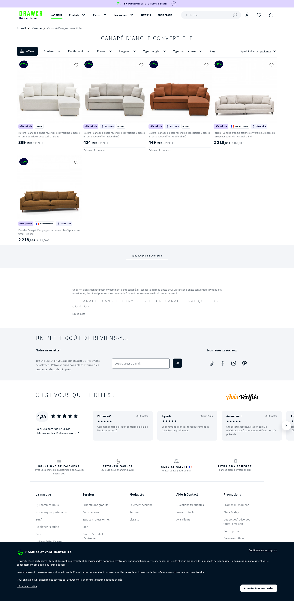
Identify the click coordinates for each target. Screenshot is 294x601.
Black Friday (231, 512)
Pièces (96, 15)
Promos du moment (236, 505)
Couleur (53, 51)
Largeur (128, 51)
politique (109, 579)
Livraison (135, 519)
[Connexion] (247, 14)
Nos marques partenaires (52, 512)
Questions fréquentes (190, 505)
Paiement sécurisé (141, 505)
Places (105, 51)
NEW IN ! (146, 15)
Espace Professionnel (96, 519)
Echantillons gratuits (95, 505)
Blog (85, 527)
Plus (212, 51)
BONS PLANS (165, 15)
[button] (147, 51)
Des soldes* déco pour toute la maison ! (238, 521)
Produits (74, 15)
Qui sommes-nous (47, 505)
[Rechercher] (211, 15)
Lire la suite (78, 313)
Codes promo (232, 531)
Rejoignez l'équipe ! (48, 527)
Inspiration (120, 15)
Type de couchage (188, 51)
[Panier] (271, 14)
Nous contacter (186, 512)
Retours (135, 512)
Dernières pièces (234, 538)
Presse (40, 534)
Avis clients (183, 519)
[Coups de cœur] (259, 14)
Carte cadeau (90, 512)
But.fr (39, 519)
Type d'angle (155, 51)
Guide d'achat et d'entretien (92, 536)
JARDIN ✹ (56, 15)
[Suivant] (286, 425)
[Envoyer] (177, 363)
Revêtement (79, 51)
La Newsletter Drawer (49, 541)
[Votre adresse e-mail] (141, 363)
